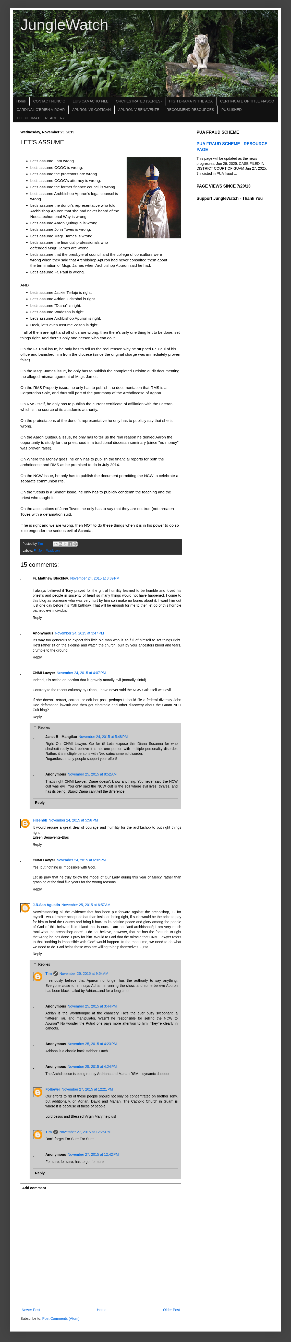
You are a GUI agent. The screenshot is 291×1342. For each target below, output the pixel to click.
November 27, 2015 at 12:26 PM (85, 1132)
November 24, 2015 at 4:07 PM (81, 673)
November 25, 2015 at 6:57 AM (86, 905)
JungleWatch (64, 24)
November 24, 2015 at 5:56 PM (73, 820)
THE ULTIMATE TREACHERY (41, 118)
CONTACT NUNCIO (49, 101)
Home (21, 101)
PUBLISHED (231, 110)
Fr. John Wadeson (47, 550)
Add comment (34, 1188)
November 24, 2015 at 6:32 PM (81, 860)
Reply (37, 618)
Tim (48, 973)
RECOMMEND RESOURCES (190, 110)
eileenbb (40, 820)
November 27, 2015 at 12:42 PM (93, 1154)
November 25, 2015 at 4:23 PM (92, 1044)
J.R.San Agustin (46, 905)
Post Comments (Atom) (60, 1318)
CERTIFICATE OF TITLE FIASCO (247, 101)
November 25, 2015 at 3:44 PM (92, 1006)
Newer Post (31, 1310)
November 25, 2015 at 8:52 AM (92, 774)
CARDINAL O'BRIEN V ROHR (41, 110)
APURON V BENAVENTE (138, 110)
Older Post (171, 1310)
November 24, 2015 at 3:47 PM (79, 633)
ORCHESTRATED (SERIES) (139, 101)
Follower (52, 1089)
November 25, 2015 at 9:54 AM (83, 973)
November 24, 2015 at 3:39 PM (94, 578)
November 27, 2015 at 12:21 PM (87, 1089)
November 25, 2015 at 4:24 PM (92, 1067)
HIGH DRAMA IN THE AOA (191, 101)
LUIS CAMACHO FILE (90, 101)
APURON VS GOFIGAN (91, 110)
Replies (44, 727)
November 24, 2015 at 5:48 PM (103, 737)
